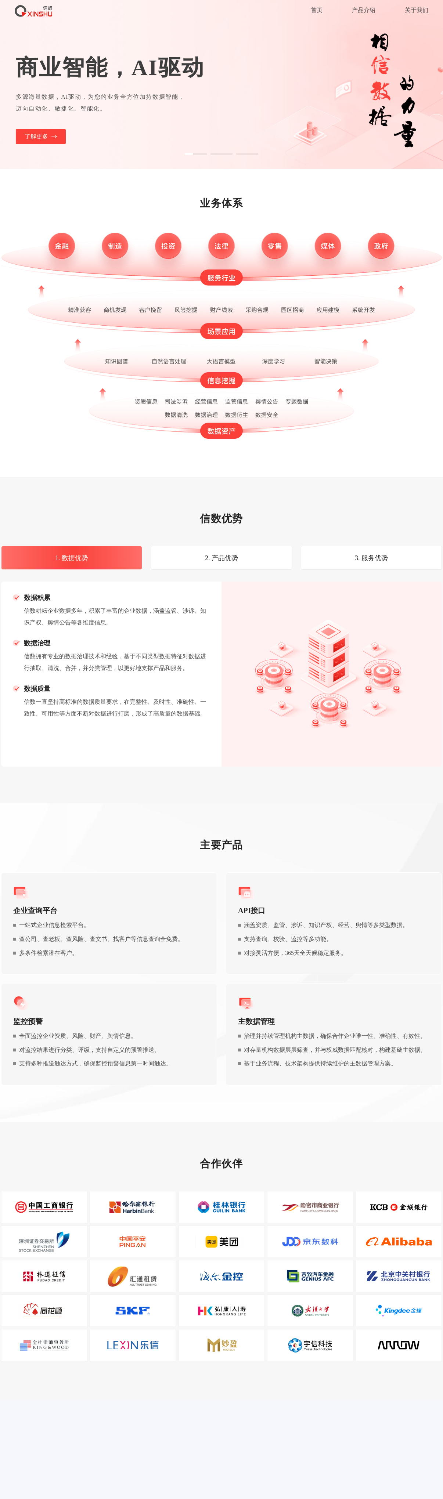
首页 (317, 10)
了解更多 (41, 136)
